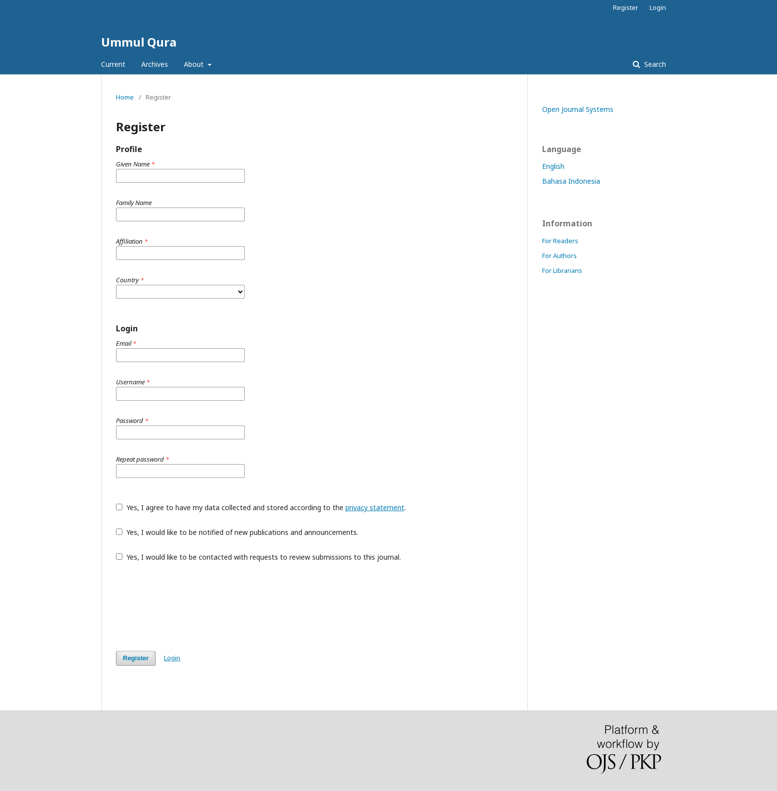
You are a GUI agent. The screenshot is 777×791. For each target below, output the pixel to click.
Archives (154, 64)
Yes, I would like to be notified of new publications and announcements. (237, 532)
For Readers (560, 240)
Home (125, 97)
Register (625, 7)
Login (658, 7)
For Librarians (562, 270)
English (553, 166)
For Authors (559, 255)
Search (654, 64)
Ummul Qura (138, 42)
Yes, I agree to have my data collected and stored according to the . (261, 507)
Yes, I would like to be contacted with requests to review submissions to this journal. (258, 557)
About (195, 64)
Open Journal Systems (577, 109)
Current (113, 64)
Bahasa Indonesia (571, 181)
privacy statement (374, 507)
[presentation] (191, 606)
